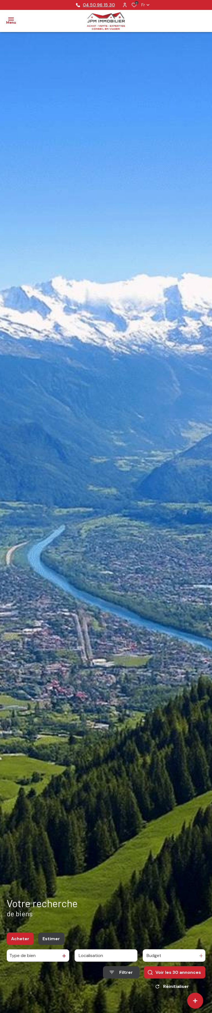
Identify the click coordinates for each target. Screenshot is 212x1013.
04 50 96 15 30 (95, 5)
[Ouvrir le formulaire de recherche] (121, 972)
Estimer (51, 939)
